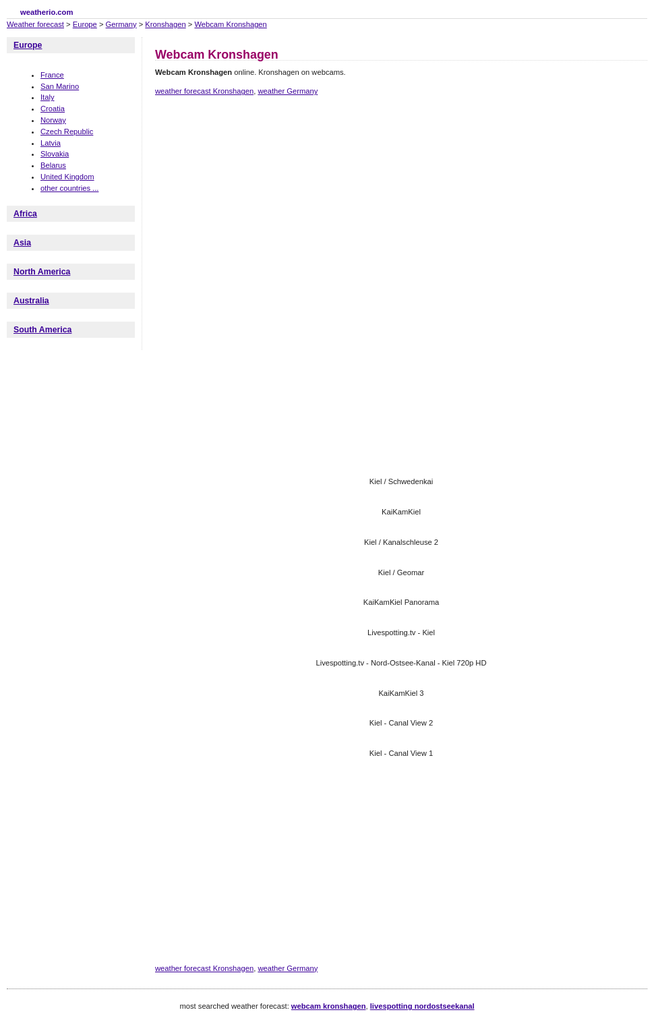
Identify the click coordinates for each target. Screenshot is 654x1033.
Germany (121, 24)
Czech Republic (66, 131)
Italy (47, 97)
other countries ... (69, 188)
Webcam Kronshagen (230, 24)
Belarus (53, 165)
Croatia (52, 109)
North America (41, 271)
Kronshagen (165, 24)
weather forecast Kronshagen (204, 91)
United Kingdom (67, 177)
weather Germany (288, 91)
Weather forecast (35, 24)
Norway (53, 120)
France (52, 75)
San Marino (59, 86)
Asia (22, 242)
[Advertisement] (302, 217)
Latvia (50, 143)
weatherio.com (46, 12)
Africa (25, 213)
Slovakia (54, 154)
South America (42, 329)
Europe (85, 24)
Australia (31, 300)
